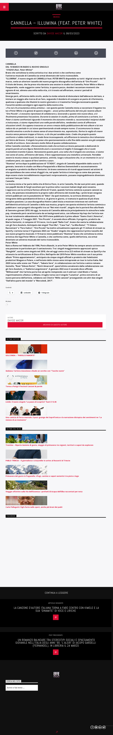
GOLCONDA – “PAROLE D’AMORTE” (20, 355)
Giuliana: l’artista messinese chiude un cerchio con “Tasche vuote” (35, 371)
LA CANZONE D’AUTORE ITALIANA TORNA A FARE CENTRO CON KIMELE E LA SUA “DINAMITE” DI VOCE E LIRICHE (56, 609)
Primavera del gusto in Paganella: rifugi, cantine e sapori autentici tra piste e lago (42, 476)
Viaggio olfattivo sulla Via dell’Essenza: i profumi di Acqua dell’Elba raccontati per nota (44, 491)
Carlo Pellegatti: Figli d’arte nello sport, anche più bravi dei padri (34, 507)
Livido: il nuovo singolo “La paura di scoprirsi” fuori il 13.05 (31, 402)
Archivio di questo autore (55, 324)
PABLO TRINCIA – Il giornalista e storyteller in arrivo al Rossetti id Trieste (38, 460)
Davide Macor (55, 33)
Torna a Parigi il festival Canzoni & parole (24, 386)
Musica (56, 17)
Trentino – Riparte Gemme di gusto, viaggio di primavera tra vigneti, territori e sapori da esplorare (49, 445)
